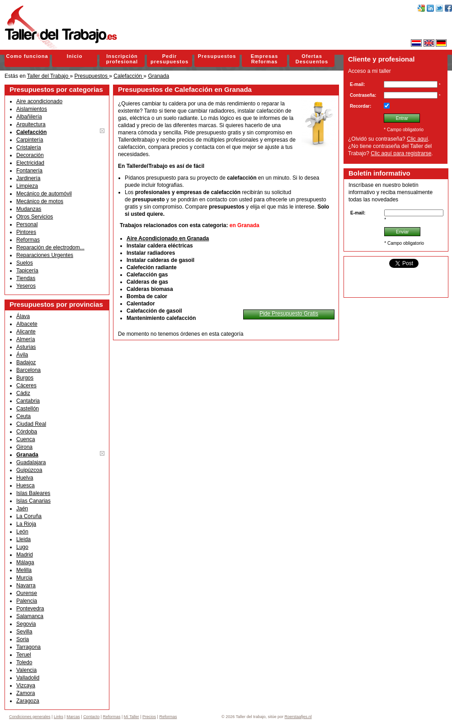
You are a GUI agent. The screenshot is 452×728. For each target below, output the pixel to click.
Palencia (26, 601)
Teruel (23, 655)
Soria (22, 639)
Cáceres (26, 385)
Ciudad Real (31, 424)
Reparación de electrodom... (50, 247)
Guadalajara (31, 462)
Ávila (22, 355)
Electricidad (30, 163)
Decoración (30, 155)
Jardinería (28, 178)
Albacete (27, 324)
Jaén (22, 508)
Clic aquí (417, 139)
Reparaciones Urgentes (44, 255)
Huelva (24, 478)
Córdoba (26, 431)
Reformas (28, 240)
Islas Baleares (33, 493)
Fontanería (29, 170)
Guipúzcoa (29, 470)
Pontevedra (30, 608)
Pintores (26, 232)
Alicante (26, 331)
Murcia (24, 578)
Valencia (26, 670)
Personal (27, 224)
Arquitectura (31, 124)
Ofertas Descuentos (312, 58)
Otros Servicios (34, 217)
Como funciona (27, 56)
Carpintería (29, 140)
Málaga (25, 562)
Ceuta (23, 416)
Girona (24, 447)
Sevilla (24, 631)
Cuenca (25, 439)
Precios (149, 716)
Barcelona (28, 370)
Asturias (26, 347)
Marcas (73, 716)
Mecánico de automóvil (44, 193)
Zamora (25, 693)
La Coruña (29, 516)
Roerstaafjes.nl (298, 716)
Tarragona (28, 647)
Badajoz (26, 362)
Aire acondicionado (39, 101)
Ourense (26, 593)
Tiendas (25, 278)
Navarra (26, 585)
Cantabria (28, 401)
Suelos (24, 263)
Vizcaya (25, 685)
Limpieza (27, 186)
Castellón (27, 408)
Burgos (24, 378)
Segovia (26, 624)
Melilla (24, 570)
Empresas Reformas (264, 58)
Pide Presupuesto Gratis (288, 313)
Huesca (25, 485)
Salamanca (29, 616)
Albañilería (29, 117)
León (22, 531)
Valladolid (27, 678)
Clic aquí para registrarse (401, 153)
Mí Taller (131, 716)
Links (58, 716)
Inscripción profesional (122, 58)
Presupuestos (217, 56)
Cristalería (28, 147)
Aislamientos (31, 109)
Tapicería (27, 270)
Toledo (24, 662)
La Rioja (26, 524)
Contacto (91, 716)
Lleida (23, 539)
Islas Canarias (33, 501)
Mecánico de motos (39, 201)
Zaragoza (27, 701)
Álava (23, 316)
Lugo (22, 547)
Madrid (24, 555)
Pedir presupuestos (169, 58)
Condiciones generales (30, 716)
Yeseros (26, 286)
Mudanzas (28, 209)
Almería (25, 339)
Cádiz (23, 393)
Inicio (75, 56)
